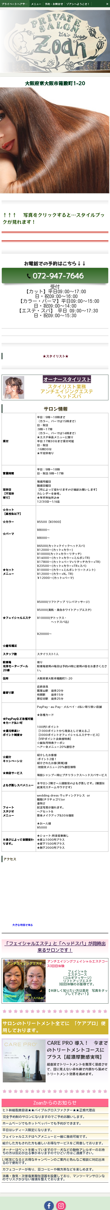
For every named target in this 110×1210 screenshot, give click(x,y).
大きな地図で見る (22, 925)
